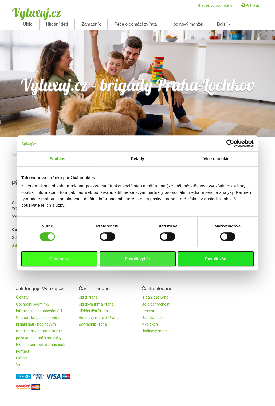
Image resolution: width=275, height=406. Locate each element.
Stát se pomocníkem (215, 5)
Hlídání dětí (57, 24)
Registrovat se (137, 259)
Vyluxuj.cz (36, 12)
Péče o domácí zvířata (135, 24)
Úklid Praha (88, 297)
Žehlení (148, 311)
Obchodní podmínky (32, 304)
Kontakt (22, 351)
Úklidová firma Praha (96, 304)
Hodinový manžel (187, 24)
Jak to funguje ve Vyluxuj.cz (35, 245)
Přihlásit (250, 5)
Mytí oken (150, 324)
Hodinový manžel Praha (99, 317)
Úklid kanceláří (154, 317)
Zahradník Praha (93, 324)
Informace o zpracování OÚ (39, 311)
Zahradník (91, 24)
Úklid (28, 24)
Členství (22, 297)
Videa (21, 364)
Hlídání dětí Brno (155, 297)
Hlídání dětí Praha (93, 311)
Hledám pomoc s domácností (40, 344)
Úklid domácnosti (156, 304)
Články (21, 358)
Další (223, 24)
